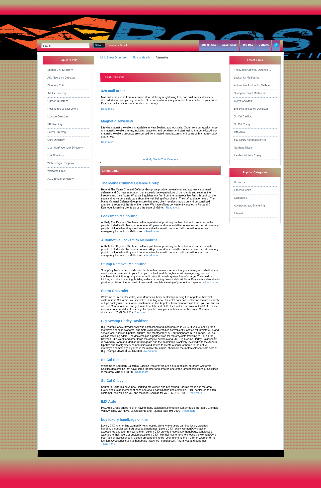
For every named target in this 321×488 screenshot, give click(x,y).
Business (239, 182)
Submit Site (208, 44)
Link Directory (55, 155)
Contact (264, 44)
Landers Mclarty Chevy (247, 155)
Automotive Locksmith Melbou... (253, 85)
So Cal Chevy (242, 124)
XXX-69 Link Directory (60, 178)
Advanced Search (118, 45)
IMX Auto (239, 131)
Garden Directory (57, 100)
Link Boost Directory (113, 57)
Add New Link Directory (61, 77)
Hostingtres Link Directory (62, 108)
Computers (240, 197)
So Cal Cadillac (243, 116)
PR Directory (54, 124)
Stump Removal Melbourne (250, 93)
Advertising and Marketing (249, 205)
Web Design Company (60, 163)
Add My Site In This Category (160, 159)
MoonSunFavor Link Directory (65, 147)
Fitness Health (141, 57)
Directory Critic (56, 85)
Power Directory (56, 131)
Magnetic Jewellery (117, 121)
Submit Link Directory (60, 69)
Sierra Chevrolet (243, 100)
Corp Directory (56, 139)
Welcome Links (56, 170)
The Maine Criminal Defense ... (252, 69)
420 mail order (113, 91)
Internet (238, 213)
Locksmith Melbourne (246, 77)
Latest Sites (229, 44)
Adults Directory (56, 93)
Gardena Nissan (243, 147)
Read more (107, 108)
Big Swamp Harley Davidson (251, 108)
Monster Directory (57, 116)
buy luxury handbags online (250, 139)
